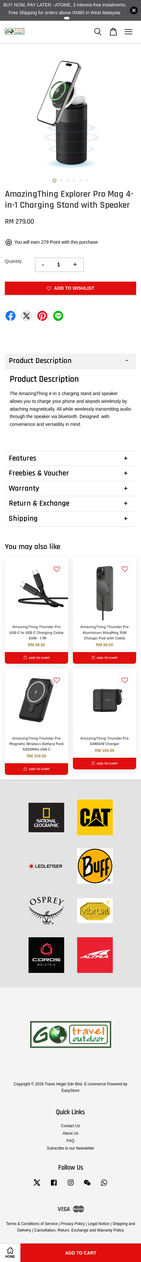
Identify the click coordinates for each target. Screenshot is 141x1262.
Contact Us (70, 1126)
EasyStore (70, 1090)
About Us (70, 1133)
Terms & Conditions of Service (32, 1223)
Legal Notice (98, 1223)
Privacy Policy (73, 1223)
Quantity (13, 261)
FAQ (71, 1141)
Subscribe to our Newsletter (70, 1148)
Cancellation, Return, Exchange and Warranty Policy (79, 1230)
